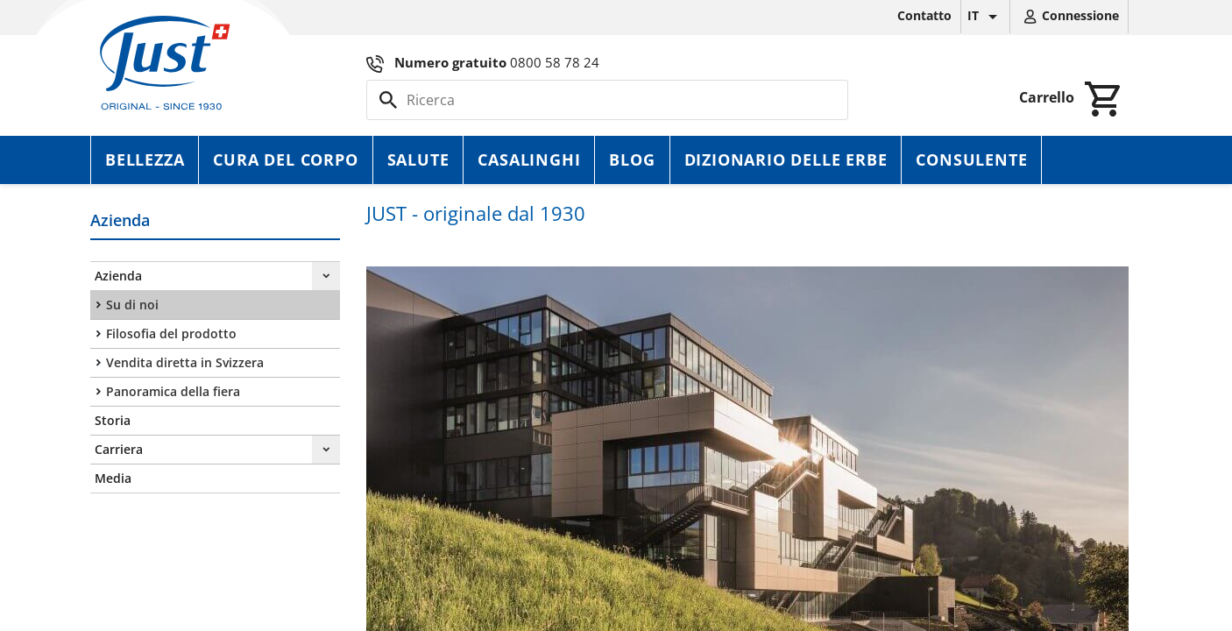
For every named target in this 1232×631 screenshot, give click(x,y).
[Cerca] (607, 100)
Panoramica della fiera (173, 391)
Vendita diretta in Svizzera (185, 362)
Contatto (924, 15)
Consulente (971, 159)
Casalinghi (529, 159)
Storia (113, 420)
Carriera (119, 449)
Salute (418, 159)
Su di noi (132, 304)
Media (113, 478)
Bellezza (144, 159)
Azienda (118, 275)
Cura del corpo (285, 159)
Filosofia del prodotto (171, 333)
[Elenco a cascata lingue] (985, 16)
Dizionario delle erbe (786, 159)
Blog (632, 159)
